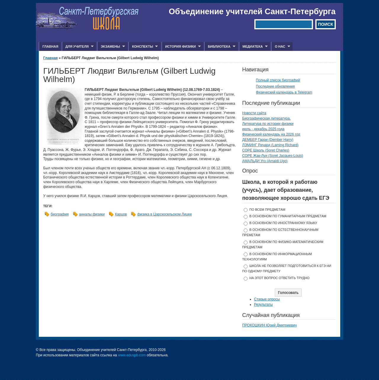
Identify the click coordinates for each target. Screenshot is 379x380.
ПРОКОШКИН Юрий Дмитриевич (269, 325)
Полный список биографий (278, 80)
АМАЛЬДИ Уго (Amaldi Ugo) (265, 161)
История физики (181, 47)
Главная (50, 46)
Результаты (263, 304)
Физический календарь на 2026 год (271, 134)
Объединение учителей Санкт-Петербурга (252, 11)
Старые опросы (267, 299)
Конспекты (143, 47)
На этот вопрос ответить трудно (279, 278)
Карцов (121, 214)
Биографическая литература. (266, 118)
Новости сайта (254, 113)
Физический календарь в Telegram (284, 92)
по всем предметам (267, 209)
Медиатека (253, 47)
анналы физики (92, 214)
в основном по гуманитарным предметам (287, 216)
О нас (280, 47)
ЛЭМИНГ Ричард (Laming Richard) (270, 145)
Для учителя (78, 47)
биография (60, 214)
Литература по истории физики (267, 124)
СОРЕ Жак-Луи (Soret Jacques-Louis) (272, 156)
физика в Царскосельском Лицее (164, 214)
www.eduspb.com (132, 355)
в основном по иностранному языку (283, 223)
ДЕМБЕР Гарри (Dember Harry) (267, 140)
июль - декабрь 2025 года (263, 129)
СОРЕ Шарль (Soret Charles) (265, 150)
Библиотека (219, 47)
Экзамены (111, 47)
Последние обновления (275, 86)
